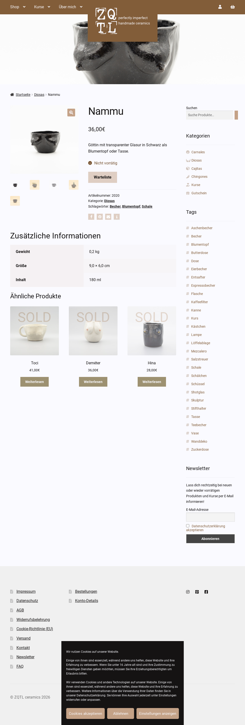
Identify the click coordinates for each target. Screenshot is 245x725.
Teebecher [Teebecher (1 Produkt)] (198, 425)
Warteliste (102, 177)
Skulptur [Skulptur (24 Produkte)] (197, 400)
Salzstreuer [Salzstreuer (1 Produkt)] (199, 359)
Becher (115, 206)
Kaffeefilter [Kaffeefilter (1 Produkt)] (199, 302)
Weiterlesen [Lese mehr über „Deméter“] (93, 382)
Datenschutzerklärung (91, 695)
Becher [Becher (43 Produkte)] (196, 236)
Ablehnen (120, 713)
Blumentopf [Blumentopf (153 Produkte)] (200, 244)
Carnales (198, 152)
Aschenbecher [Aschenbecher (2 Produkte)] (202, 228)
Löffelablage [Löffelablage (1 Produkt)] (200, 343)
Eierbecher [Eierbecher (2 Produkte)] (199, 269)
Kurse (39, 7)
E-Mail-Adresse (197, 510)
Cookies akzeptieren (85, 713)
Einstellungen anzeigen (157, 713)
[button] (71, 112)
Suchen (191, 108)
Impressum (26, 591)
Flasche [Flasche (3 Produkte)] (197, 294)
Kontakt (23, 647)
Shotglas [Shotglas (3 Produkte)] (198, 392)
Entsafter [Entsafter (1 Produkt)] (198, 277)
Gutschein (199, 193)
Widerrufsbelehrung (33, 619)
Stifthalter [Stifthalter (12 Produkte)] (198, 408)
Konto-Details (86, 600)
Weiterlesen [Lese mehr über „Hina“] (151, 382)
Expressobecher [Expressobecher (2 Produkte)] (203, 285)
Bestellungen (86, 591)
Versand (23, 638)
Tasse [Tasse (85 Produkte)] (195, 417)
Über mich (67, 7)
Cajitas (196, 169)
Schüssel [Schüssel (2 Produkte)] (198, 384)
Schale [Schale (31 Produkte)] (196, 367)
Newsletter (25, 657)
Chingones (199, 177)
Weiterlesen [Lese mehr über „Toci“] (34, 382)
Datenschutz (27, 600)
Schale (147, 206)
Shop (14, 7)
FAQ (20, 666)
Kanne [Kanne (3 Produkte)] (196, 310)
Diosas (39, 95)
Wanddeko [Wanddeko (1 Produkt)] (199, 441)
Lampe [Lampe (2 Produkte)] (196, 335)
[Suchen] (236, 115)
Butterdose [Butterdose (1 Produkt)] (199, 253)
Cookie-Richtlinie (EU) (34, 629)
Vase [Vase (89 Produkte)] (195, 433)
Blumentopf (131, 206)
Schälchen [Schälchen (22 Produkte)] (199, 376)
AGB (20, 610)
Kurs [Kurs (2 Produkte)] (194, 318)
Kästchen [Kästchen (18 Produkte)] (198, 326)
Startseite (23, 95)
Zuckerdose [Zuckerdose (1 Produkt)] (200, 449)
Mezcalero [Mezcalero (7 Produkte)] (199, 351)
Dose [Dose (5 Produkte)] (195, 261)
